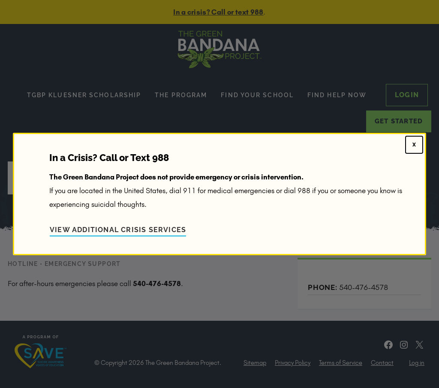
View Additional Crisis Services (118, 230)
